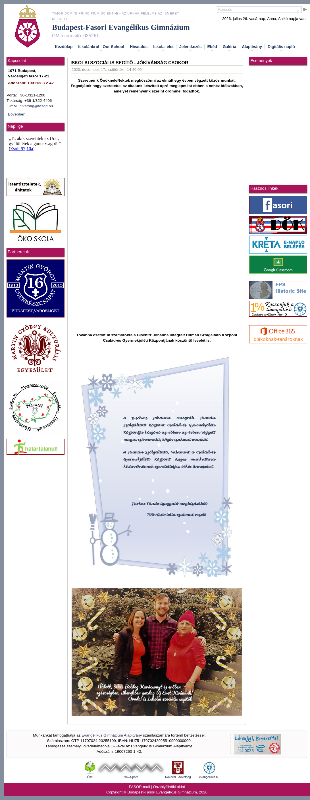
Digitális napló (281, 48)
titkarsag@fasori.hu (36, 106)
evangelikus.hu (209, 777)
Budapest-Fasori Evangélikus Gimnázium (121, 27)
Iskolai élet (163, 48)
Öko (90, 777)
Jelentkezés (190, 48)
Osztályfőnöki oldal (169, 787)
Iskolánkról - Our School (101, 48)
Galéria (229, 48)
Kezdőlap (63, 46)
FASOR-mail (139, 787)
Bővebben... (18, 114)
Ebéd (212, 48)
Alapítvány (252, 48)
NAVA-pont (131, 777)
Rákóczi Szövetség (178, 777)
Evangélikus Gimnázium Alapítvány (112, 735)
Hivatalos (138, 48)
